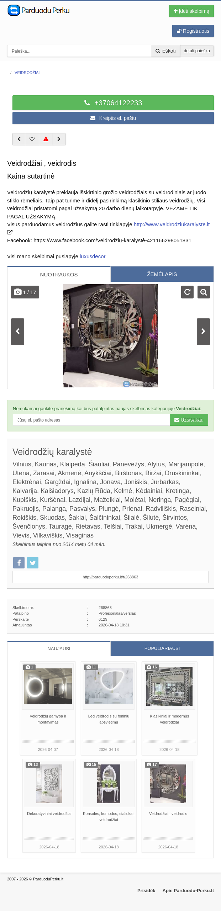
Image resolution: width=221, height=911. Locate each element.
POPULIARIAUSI (162, 648)
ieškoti (166, 51)
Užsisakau (189, 420)
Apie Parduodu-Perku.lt (188, 890)
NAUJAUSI (58, 648)
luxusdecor (93, 256)
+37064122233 (113, 103)
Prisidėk (146, 890)
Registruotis (193, 31)
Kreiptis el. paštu (113, 118)
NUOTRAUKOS (59, 274)
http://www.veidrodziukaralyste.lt (172, 224)
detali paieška (197, 50)
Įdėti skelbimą (191, 11)
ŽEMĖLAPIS (162, 274)
